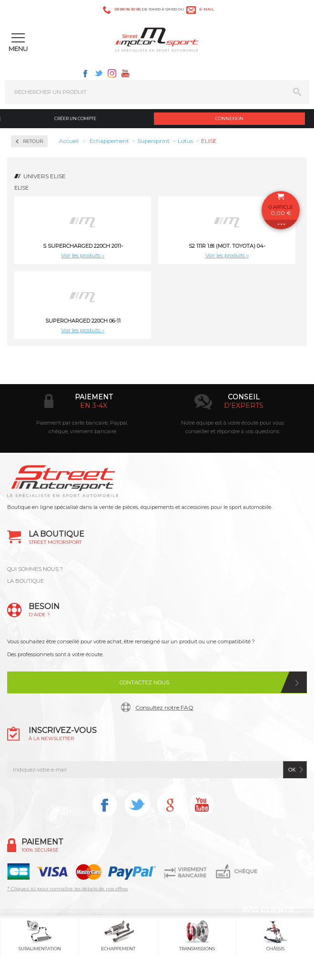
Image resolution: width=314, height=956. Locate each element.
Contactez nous (144, 682)
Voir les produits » (82, 255)
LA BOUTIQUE (25, 581)
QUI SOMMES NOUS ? (35, 569)
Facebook (85, 73)
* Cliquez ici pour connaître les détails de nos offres (67, 888)
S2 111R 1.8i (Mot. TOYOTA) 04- (227, 246)
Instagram (112, 73)
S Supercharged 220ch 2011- (83, 246)
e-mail (206, 9)
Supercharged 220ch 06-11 (83, 320)
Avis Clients (267, 909)
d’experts (243, 405)
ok (292, 770)
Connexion (229, 118)
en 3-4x (93, 405)
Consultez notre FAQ (164, 707)
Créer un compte (75, 118)
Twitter (98, 73)
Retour (33, 141)
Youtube (125, 73)
